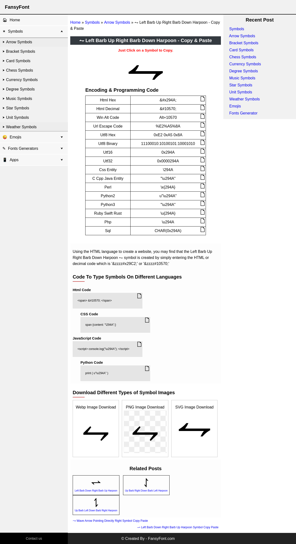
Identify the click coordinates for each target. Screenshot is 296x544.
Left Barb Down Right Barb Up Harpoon (96, 490)
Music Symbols (19, 99)
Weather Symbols (21, 127)
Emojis (15, 137)
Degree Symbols (20, 89)
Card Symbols (18, 61)
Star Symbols (17, 108)
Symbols (15, 31)
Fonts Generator (243, 113)
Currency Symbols (22, 80)
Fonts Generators (23, 148)
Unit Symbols (17, 117)
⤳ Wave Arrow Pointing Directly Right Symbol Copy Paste (110, 520)
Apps (10, 160)
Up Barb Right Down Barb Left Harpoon (146, 490)
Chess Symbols (19, 70)
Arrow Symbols (19, 42)
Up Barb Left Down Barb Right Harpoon (96, 510)
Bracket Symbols (20, 51)
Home (15, 20)
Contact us (34, 538)
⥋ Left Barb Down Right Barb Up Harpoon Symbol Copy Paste (177, 527)
